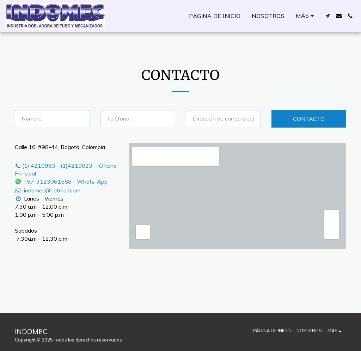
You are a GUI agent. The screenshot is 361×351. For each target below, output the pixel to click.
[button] (327, 16)
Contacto (309, 118)
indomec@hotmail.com (47, 190)
